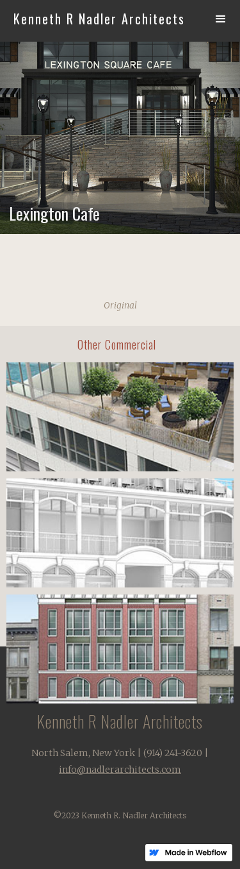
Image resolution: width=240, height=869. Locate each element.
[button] (221, 19)
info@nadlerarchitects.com (120, 769)
